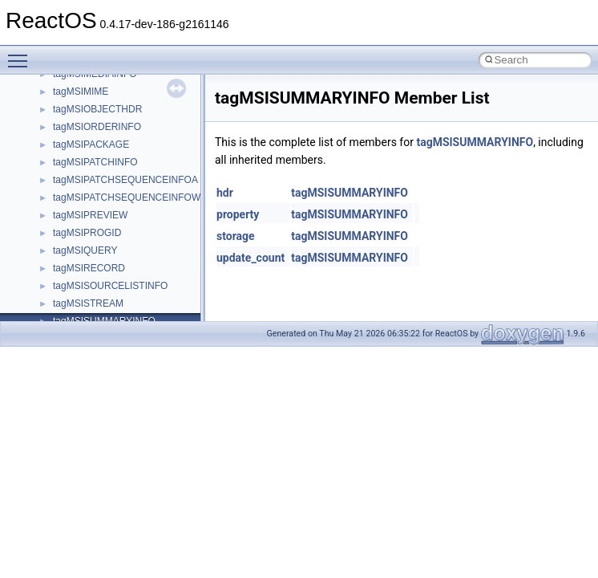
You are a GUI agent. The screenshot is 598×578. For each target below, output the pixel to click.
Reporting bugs (59, 211)
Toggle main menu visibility (21, 54)
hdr (224, 192)
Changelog (50, 122)
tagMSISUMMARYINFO (474, 142)
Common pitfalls (61, 175)
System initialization (69, 246)
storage (235, 236)
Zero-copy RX (57, 228)
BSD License (55, 317)
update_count (250, 257)
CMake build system (70, 158)
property (237, 214)
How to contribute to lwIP (80, 140)
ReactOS (34, 87)
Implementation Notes (74, 299)
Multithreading (57, 264)
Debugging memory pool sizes (91, 193)
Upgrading (49, 105)
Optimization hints (65, 281)
